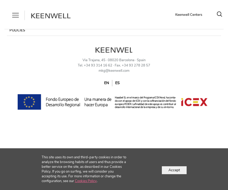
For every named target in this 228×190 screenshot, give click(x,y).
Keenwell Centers (188, 14)
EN (106, 83)
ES (117, 83)
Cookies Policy (86, 181)
